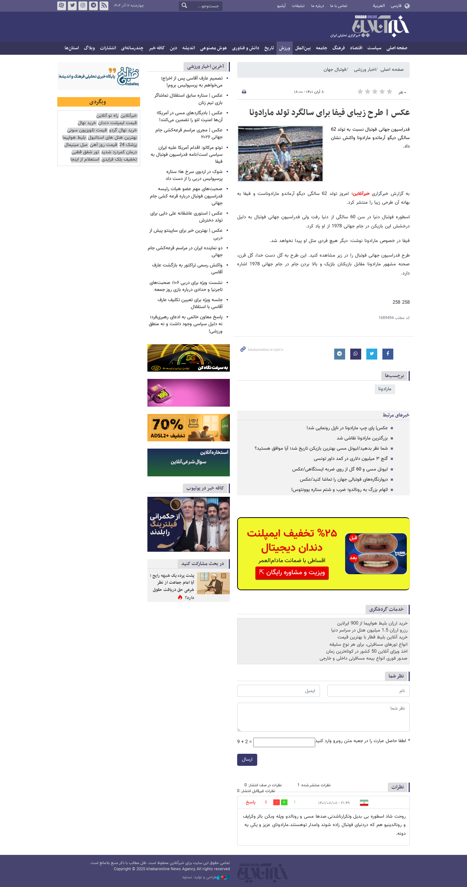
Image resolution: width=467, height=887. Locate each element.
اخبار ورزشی (365, 69)
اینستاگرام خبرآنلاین (82, 5)
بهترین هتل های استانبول (112, 137)
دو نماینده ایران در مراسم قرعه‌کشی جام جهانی (185, 252)
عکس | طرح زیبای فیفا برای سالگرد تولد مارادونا (329, 112)
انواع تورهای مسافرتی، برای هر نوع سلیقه (368, 644)
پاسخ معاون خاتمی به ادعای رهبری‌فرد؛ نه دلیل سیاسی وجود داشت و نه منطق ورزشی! (186, 324)
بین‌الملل (303, 48)
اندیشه (188, 48)
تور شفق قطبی (85, 152)
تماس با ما (338, 6)
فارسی (396, 6)
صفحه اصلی (396, 48)
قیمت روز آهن (103, 145)
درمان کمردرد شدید (119, 152)
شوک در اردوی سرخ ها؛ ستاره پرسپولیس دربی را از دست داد (194, 175)
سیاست (374, 48)
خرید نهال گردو (123, 130)
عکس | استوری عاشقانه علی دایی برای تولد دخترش (186, 217)
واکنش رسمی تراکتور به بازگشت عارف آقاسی (187, 269)
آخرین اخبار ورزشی (205, 66)
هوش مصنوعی (213, 48)
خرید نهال (87, 123)
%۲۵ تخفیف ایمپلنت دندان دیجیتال (292, 541)
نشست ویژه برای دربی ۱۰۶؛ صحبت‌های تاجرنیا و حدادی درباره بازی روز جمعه (186, 286)
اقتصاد (356, 48)
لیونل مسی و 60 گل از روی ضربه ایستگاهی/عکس (340, 469)
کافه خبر (156, 48)
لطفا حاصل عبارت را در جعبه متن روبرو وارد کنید (362, 741)
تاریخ (269, 48)
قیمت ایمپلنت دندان (117, 123)
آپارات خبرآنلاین (61, 5)
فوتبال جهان (335, 69)
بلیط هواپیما (74, 137)
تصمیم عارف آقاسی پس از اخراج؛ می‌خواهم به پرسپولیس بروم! (192, 82)
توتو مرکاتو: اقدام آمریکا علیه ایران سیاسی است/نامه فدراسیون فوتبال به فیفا (187, 154)
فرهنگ (338, 48)
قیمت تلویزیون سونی (87, 130)
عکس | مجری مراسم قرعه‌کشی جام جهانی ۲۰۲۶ (189, 134)
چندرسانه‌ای (132, 48)
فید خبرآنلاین (104, 5)
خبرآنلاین (369, 27)
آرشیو (281, 6)
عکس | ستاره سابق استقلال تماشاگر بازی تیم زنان (188, 99)
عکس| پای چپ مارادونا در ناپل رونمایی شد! (347, 428)
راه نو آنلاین (107, 115)
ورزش (284, 48)
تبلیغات (298, 6)
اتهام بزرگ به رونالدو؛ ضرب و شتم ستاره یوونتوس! (339, 490)
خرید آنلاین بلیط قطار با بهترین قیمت (372, 637)
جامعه (321, 48)
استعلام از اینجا (84, 159)
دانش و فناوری (245, 48)
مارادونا (384, 389)
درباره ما (317, 6)
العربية (379, 6)
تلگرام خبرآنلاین (93, 5)
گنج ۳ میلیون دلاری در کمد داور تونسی (351, 458)
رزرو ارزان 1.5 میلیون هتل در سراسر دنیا (369, 630)
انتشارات (108, 48)
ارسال (247, 759)
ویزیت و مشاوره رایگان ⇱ (292, 573)
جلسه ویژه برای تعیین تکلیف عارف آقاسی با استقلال (190, 303)
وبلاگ (89, 48)
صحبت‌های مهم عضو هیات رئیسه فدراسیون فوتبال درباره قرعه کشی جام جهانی (186, 196)
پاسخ (250, 802)
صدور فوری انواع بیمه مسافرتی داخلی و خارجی (364, 658)
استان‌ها (72, 48)
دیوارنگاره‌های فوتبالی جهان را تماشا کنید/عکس (344, 479)
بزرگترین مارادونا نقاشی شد (362, 438)
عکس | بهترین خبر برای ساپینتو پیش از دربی (186, 234)
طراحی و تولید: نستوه (206, 877)
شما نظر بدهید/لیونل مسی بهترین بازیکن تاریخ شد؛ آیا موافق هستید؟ (321, 448)
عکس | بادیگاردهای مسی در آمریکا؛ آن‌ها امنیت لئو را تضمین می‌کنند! (190, 117)
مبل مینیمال (76, 145)
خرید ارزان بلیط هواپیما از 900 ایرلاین (372, 623)
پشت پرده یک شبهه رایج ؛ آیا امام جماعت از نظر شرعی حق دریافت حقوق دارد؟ (172, 587)
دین (173, 48)
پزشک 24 (128, 145)
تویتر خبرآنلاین (72, 5)
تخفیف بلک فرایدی (119, 159)
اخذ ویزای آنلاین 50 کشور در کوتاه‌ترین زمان (367, 651)
